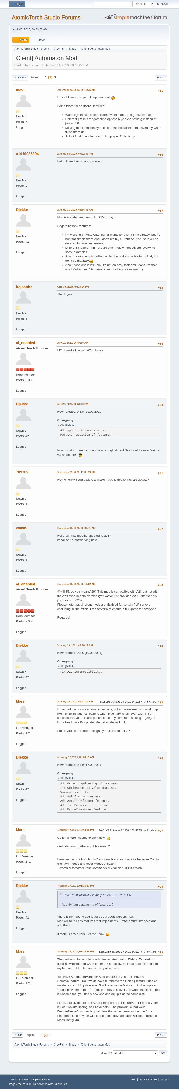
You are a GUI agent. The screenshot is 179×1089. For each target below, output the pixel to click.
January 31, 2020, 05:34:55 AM (75, 209)
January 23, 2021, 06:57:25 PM (75, 701)
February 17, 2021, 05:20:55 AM (75, 757)
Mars (20, 701)
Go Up (17, 1035)
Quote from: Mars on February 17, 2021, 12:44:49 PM (97, 895)
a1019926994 (27, 154)
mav (19, 90)
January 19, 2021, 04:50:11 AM (75, 645)
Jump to (106, 1053)
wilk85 (21, 528)
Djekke (22, 210)
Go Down (19, 77)
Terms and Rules (147, 1079)
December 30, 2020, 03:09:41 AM (76, 528)
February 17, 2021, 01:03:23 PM (75, 885)
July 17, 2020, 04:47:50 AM (72, 342)
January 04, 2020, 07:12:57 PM (75, 153)
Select (70, 424)
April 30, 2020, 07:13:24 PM (73, 286)
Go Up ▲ (165, 1079)
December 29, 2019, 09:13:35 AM (76, 89)
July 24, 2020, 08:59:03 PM (72, 404)
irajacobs (24, 287)
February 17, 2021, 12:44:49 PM (75, 829)
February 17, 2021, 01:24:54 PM (75, 951)
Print (161, 77)
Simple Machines (40, 1079)
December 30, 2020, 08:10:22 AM (76, 584)
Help (133, 1079)
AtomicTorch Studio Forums (46, 17)
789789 (22, 472)
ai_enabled (25, 343)
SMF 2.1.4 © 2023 (19, 1079)
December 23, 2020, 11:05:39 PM (76, 472)
